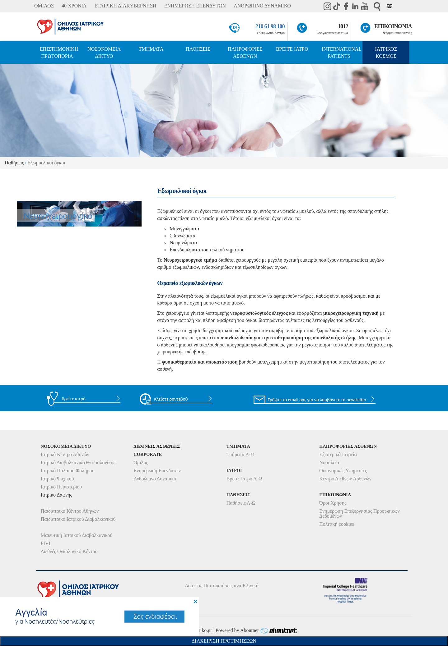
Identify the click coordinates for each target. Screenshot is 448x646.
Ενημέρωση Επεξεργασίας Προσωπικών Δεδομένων (359, 513)
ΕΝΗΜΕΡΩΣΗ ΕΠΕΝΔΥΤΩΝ (195, 5)
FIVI (45, 543)
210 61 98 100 (270, 26)
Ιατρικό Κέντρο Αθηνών (65, 454)
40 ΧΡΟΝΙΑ (74, 5)
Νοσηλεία (329, 462)
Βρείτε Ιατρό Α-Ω (244, 478)
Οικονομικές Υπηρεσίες (343, 470)
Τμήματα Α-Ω (240, 454)
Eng (389, 6)
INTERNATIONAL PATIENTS (342, 52)
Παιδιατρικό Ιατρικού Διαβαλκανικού (78, 519)
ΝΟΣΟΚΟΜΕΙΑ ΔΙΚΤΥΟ (104, 52)
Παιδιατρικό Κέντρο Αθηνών (70, 511)
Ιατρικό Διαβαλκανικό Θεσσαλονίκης (78, 462)
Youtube (364, 6)
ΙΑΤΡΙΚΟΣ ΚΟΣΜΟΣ (386, 52)
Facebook (346, 6)
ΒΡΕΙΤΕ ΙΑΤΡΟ (292, 49)
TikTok (336, 6)
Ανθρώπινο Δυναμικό (154, 478)
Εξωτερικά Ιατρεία (338, 454)
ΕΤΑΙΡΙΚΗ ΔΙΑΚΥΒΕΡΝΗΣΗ (125, 5)
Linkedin (355, 6)
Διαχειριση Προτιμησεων (224, 641)
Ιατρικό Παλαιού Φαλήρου (67, 470)
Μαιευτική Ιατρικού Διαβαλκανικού (77, 535)
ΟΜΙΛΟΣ (44, 5)
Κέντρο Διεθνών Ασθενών (345, 478)
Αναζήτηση (377, 6)
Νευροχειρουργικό (58, 215)
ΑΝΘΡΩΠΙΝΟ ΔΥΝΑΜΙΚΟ (262, 5)
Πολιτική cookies (336, 524)
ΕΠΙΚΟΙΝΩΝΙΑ (393, 26)
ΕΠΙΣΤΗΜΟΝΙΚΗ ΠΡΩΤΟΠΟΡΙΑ (59, 52)
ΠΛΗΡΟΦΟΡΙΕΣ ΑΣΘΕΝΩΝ (245, 52)
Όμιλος (140, 462)
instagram (327, 6)
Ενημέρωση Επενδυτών (157, 470)
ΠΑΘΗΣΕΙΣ (198, 49)
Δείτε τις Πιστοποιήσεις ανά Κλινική (222, 585)
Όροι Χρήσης (332, 503)
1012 (343, 26)
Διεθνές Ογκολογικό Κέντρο (69, 551)
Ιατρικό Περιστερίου (61, 486)
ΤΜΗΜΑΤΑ (151, 49)
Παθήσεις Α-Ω (241, 503)
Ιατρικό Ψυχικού (57, 478)
